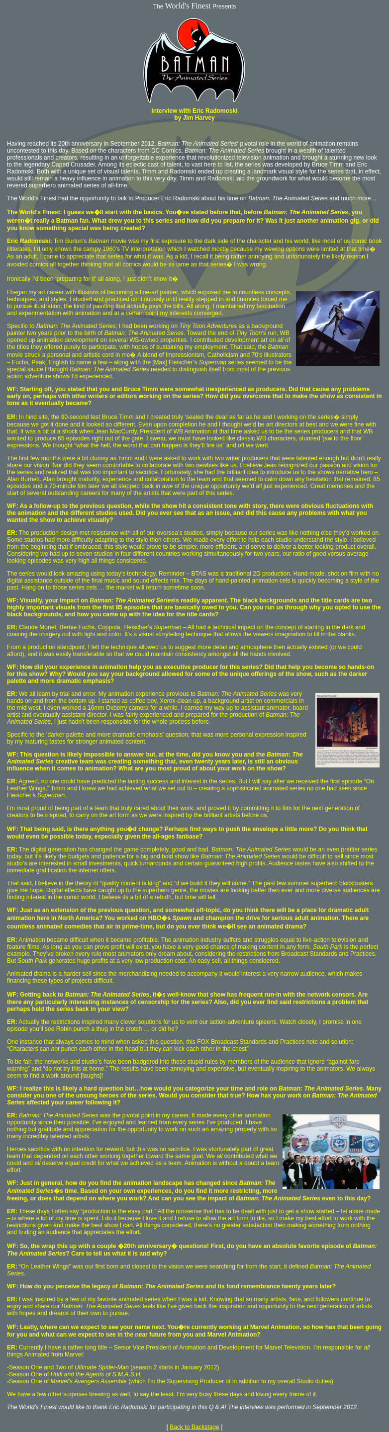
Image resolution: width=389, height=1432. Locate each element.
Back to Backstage (194, 1427)
